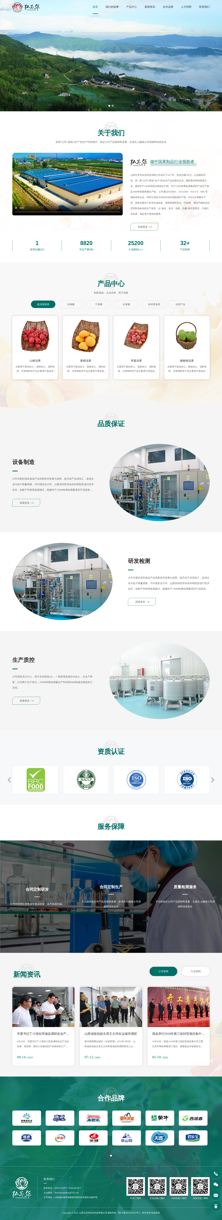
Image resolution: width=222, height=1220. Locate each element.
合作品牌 (168, 6)
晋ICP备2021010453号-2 (129, 1213)
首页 (95, 6)
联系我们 (204, 6)
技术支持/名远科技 (151, 1213)
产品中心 (131, 6)
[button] (109, 106)
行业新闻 (196, 971)
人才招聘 (186, 6)
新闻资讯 (150, 6)
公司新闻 (163, 971)
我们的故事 (112, 6)
